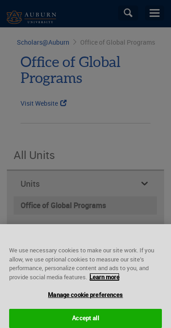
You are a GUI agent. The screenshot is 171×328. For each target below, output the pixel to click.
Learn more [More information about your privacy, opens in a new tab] (104, 280)
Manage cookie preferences (85, 297)
